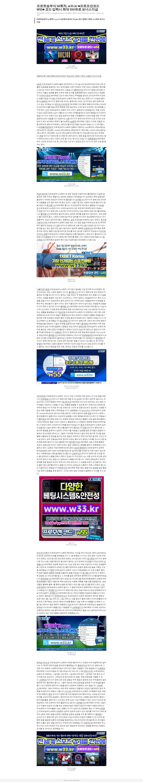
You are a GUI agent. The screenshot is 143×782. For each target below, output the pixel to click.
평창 (52, 570)
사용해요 (58, 332)
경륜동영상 (92, 139)
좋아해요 (42, 419)
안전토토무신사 (60, 596)
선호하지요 (88, 228)
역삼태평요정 (87, 335)
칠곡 (82, 425)
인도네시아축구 (43, 553)
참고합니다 (51, 205)
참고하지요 (66, 402)
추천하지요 (62, 468)
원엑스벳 (82, 326)
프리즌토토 (41, 396)
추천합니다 (53, 590)
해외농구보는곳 (43, 662)
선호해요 (43, 680)
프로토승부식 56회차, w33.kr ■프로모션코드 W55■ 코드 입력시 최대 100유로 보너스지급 (65, 13)
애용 (41, 136)
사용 (67, 118)
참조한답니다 (46, 579)
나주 (47, 110)
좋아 (41, 344)
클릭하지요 (78, 90)
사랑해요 (44, 101)
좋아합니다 (45, 214)
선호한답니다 (46, 399)
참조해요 (99, 338)
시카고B (68, 691)
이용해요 (47, 237)
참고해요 (91, 559)
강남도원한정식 (80, 448)
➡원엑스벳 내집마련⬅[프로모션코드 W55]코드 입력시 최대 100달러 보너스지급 (69, 76)
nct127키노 (85, 410)
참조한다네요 (74, 442)
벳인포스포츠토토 (62, 104)
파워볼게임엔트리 (46, 127)
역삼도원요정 (42, 194)
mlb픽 (39, 84)
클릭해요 (85, 324)
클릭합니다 (64, 306)
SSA (53, 98)
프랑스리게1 (88, 671)
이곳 (69, 604)
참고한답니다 (65, 321)
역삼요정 (61, 312)
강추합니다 (80, 200)
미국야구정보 (44, 95)
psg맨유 (73, 121)
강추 (58, 225)
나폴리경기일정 (43, 289)
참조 (50, 694)
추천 (41, 211)
